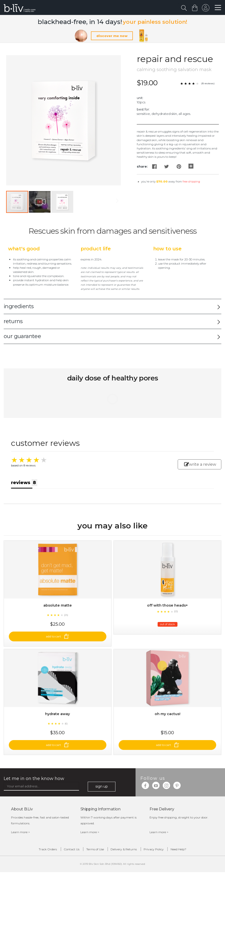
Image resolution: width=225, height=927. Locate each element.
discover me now (111, 36)
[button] (40, 202)
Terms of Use (91, 882)
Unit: (140, 98)
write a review (200, 465)
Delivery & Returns (128, 882)
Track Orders (26, 882)
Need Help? (200, 882)
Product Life (96, 249)
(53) (176, 627)
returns (13, 321)
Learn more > (20, 864)
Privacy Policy (167, 882)
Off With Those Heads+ (167, 621)
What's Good (24, 249)
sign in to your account (205, 9)
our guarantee (22, 336)
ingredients (19, 307)
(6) (66, 755)
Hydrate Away (57, 746)
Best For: (143, 110)
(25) (66, 631)
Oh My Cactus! (167, 746)
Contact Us (58, 882)
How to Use (167, 249)
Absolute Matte (57, 621)
